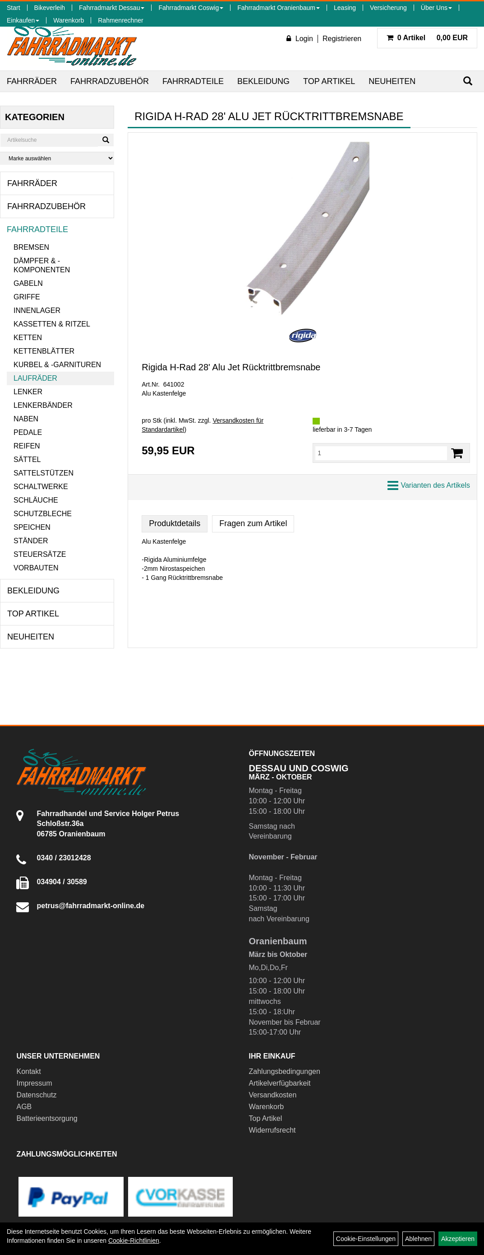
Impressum (34, 1083)
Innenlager (37, 310)
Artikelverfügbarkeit (280, 1083)
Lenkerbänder (43, 405)
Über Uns (436, 8)
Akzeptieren (458, 1238)
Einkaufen (23, 20)
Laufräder (35, 378)
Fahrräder (32, 81)
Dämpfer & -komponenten (42, 265)
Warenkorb (68, 20)
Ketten (28, 337)
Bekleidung (263, 81)
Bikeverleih (49, 8)
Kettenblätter (44, 351)
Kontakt (28, 1071)
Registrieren (342, 38)
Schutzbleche (43, 514)
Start (13, 8)
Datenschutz (36, 1095)
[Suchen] (467, 81)
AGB (24, 1106)
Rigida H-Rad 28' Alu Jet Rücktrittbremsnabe (231, 367)
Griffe (27, 297)
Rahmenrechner (120, 20)
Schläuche (36, 500)
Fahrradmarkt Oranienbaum (278, 8)
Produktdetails (174, 523)
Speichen (32, 527)
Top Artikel (329, 81)
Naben (26, 419)
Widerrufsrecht (272, 1130)
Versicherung (388, 8)
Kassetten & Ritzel (52, 324)
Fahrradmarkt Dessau (111, 8)
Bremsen (31, 247)
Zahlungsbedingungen (284, 1071)
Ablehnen (418, 1238)
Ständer (31, 541)
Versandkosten (273, 1095)
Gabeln (28, 283)
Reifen (27, 446)
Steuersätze (40, 554)
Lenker (28, 392)
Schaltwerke (41, 486)
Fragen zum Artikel (253, 523)
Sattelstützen (44, 473)
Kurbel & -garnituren (57, 365)
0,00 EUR (427, 38)
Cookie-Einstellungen (366, 1238)
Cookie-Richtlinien (133, 1240)
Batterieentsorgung (46, 1118)
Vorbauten (36, 568)
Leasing (345, 8)
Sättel (27, 459)
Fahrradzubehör (109, 81)
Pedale (28, 432)
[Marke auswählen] (57, 158)
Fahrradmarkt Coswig (190, 8)
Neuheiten (392, 81)
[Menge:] (381, 453)
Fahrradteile (193, 81)
